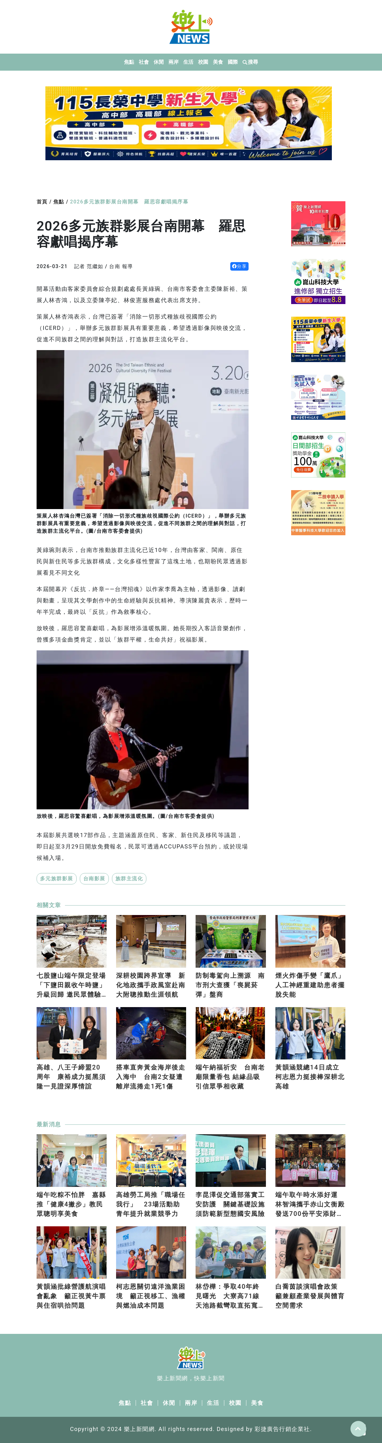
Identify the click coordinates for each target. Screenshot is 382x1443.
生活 (188, 62)
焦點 (129, 62)
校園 (203, 62)
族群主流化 (129, 879)
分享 (239, 266)
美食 (218, 62)
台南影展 (94, 879)
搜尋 (250, 62)
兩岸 (173, 62)
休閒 (159, 62)
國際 (233, 62)
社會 (144, 62)
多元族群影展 (56, 879)
